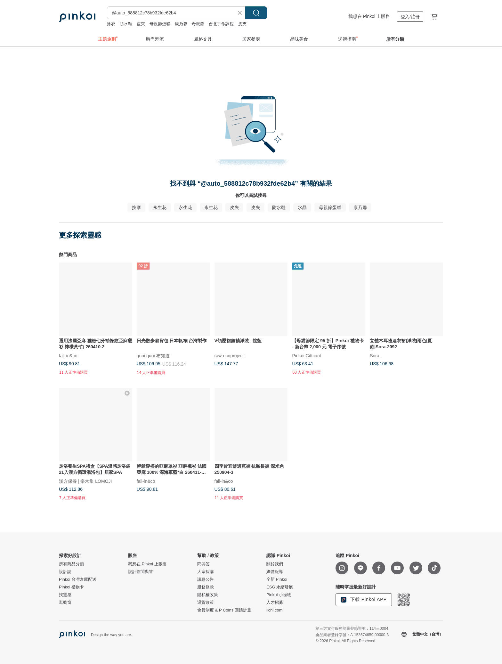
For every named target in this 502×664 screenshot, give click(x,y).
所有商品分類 (71, 564)
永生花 (159, 207)
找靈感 (65, 595)
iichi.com (274, 610)
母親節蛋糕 (160, 23)
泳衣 (111, 23)
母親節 (198, 23)
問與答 (203, 564)
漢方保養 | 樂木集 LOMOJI (85, 480)
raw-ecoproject (229, 355)
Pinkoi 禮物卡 (71, 587)
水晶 (302, 207)
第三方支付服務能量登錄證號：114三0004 (352, 628)
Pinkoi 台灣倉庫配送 (77, 579)
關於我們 (274, 564)
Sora (374, 355)
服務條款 (205, 587)
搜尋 (256, 13)
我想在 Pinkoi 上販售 (369, 16)
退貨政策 (205, 602)
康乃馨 (181, 23)
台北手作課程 (221, 23)
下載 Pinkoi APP (364, 600)
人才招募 (274, 602)
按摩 (136, 207)
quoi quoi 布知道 (153, 355)
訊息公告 (205, 579)
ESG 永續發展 (279, 587)
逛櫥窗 (65, 602)
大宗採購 (205, 572)
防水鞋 (126, 23)
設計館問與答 (140, 572)
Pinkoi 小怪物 (278, 595)
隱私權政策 (207, 595)
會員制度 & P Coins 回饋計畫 (224, 610)
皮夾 (141, 23)
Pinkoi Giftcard (306, 355)
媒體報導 (274, 572)
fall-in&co (68, 355)
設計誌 (65, 572)
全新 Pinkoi (276, 579)
